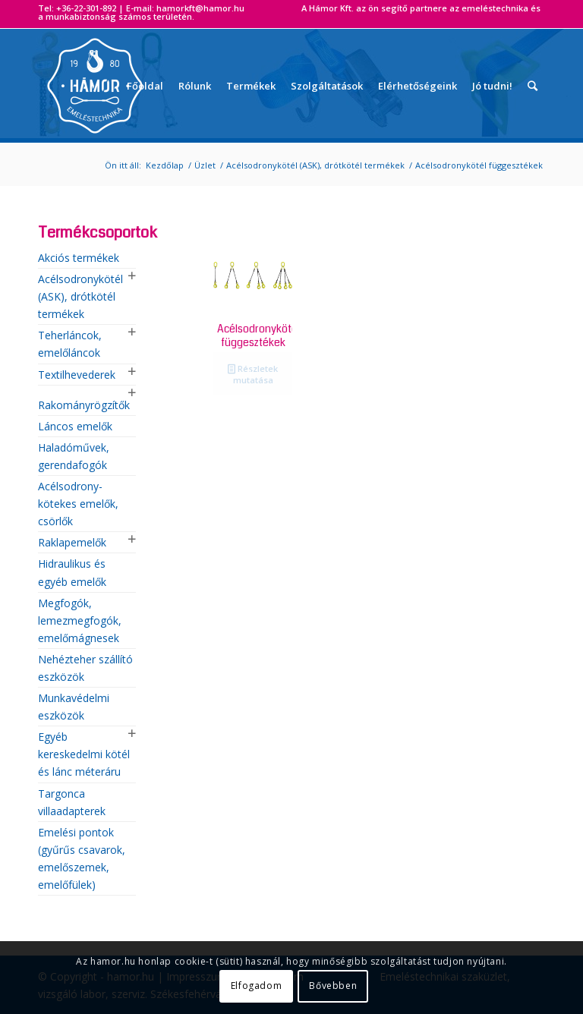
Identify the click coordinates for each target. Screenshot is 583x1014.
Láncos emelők (75, 426)
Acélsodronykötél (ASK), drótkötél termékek (315, 165)
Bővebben (333, 985)
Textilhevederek (76, 374)
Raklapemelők (72, 542)
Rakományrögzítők (84, 405)
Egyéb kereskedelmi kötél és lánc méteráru (84, 754)
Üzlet (205, 165)
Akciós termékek (78, 257)
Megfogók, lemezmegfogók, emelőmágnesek (79, 620)
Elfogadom (256, 985)
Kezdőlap (165, 165)
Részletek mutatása (253, 373)
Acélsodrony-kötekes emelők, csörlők (78, 503)
